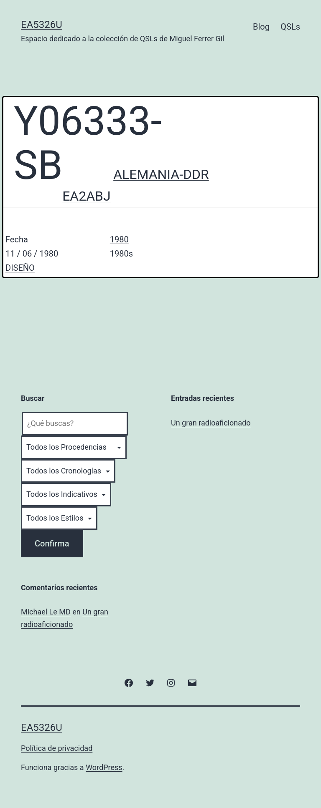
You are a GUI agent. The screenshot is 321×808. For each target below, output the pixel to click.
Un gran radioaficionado (210, 422)
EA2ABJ (86, 196)
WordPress (104, 767)
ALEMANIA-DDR (161, 174)
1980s (121, 254)
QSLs (290, 27)
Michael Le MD (46, 611)
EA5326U (41, 24)
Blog (261, 27)
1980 (119, 239)
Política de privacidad (56, 748)
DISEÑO (20, 268)
